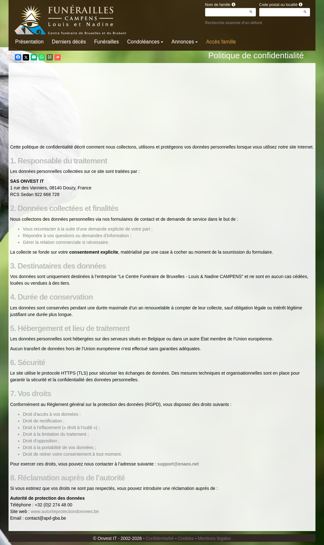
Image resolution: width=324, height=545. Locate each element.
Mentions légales (214, 538)
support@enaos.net (178, 463)
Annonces (184, 41)
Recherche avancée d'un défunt (233, 23)
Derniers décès (69, 41)
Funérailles (106, 41)
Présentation (29, 41)
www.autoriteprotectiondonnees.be (65, 511)
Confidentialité (160, 538)
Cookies (186, 538)
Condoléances (145, 41)
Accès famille (221, 41)
